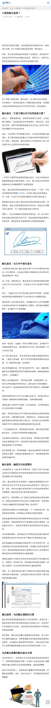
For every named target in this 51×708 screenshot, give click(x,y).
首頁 (11, 8)
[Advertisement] (25, 32)
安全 (19, 193)
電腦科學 (18, 8)
